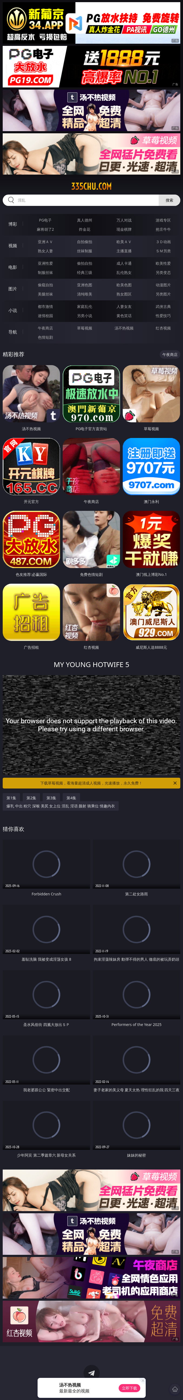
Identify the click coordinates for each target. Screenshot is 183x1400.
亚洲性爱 (45, 263)
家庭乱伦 (84, 306)
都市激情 (45, 306)
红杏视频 (163, 328)
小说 (12, 310)
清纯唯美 (84, 294)
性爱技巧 (163, 315)
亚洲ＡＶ (45, 241)
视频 (12, 246)
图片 (12, 289)
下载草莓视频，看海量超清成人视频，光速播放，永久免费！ (108, 783)
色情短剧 (45, 337)
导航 (12, 332)
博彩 (12, 224)
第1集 (11, 797)
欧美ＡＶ (124, 241)
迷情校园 (45, 315)
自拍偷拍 (84, 241)
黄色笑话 (124, 315)
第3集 (51, 797)
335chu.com (91, 186)
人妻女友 (124, 306)
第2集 (31, 797)
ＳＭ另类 (163, 250)
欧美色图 (124, 284)
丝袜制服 (84, 250)
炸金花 (84, 229)
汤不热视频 (124, 328)
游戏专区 (163, 220)
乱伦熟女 (124, 272)
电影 (12, 267)
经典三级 (84, 272)
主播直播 (124, 250)
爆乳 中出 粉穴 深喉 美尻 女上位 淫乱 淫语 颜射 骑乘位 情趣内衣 (60, 805)
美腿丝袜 (45, 294)
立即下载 (129, 1388)
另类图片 (163, 294)
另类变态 (163, 272)
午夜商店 (45, 328)
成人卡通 (124, 263)
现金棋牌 (124, 229)
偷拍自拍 (84, 263)
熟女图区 (124, 294)
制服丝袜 (45, 272)
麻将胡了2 (45, 229)
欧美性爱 (163, 263)
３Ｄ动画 (163, 241)
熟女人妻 (45, 250)
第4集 (71, 797)
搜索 (169, 200)
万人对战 (124, 220)
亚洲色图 (84, 284)
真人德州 (84, 220)
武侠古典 (163, 306)
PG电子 (45, 220)
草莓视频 (84, 328)
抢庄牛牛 (163, 229)
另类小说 (84, 315)
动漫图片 (163, 284)
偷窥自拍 (45, 284)
